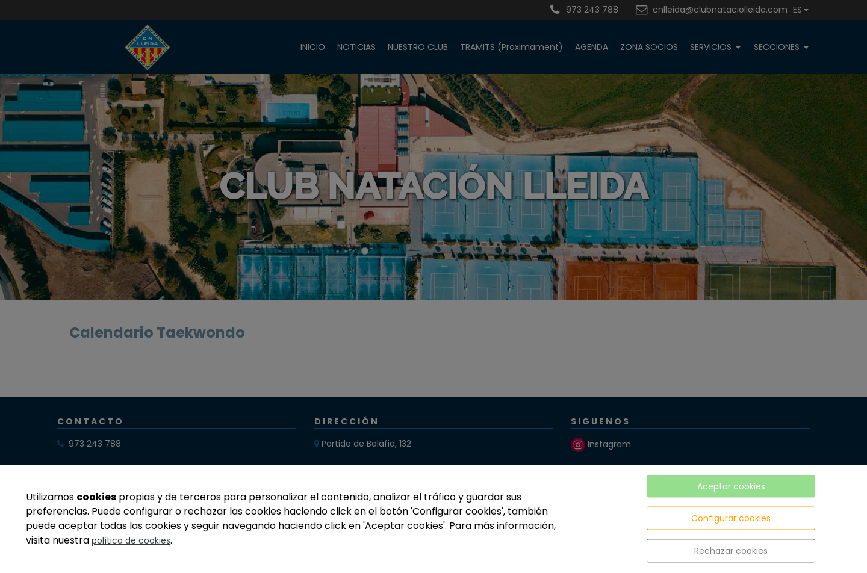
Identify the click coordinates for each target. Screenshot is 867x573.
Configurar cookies (731, 518)
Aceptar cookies (731, 486)
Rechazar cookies (731, 551)
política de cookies (131, 540)
